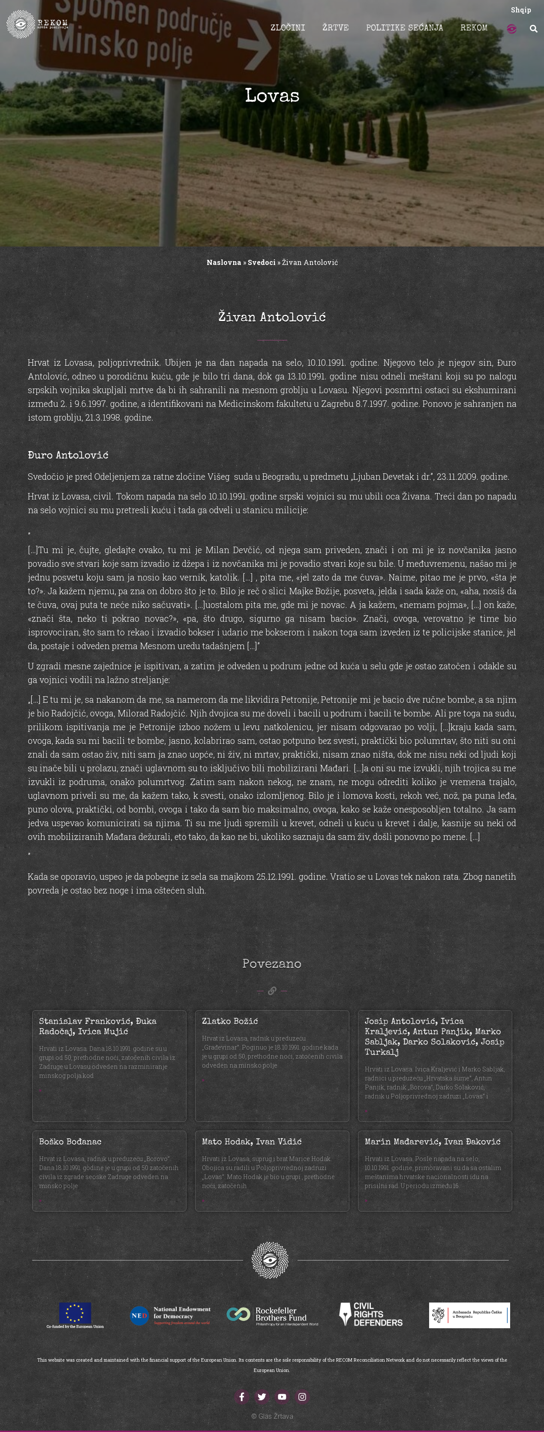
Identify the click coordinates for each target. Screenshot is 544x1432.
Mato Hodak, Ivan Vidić (252, 1142)
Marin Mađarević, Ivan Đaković (433, 1142)
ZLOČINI (287, 28)
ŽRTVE (335, 28)
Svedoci (262, 262)
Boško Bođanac (70, 1142)
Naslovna (224, 262)
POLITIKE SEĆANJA (404, 28)
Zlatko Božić (230, 1022)
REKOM (474, 28)
